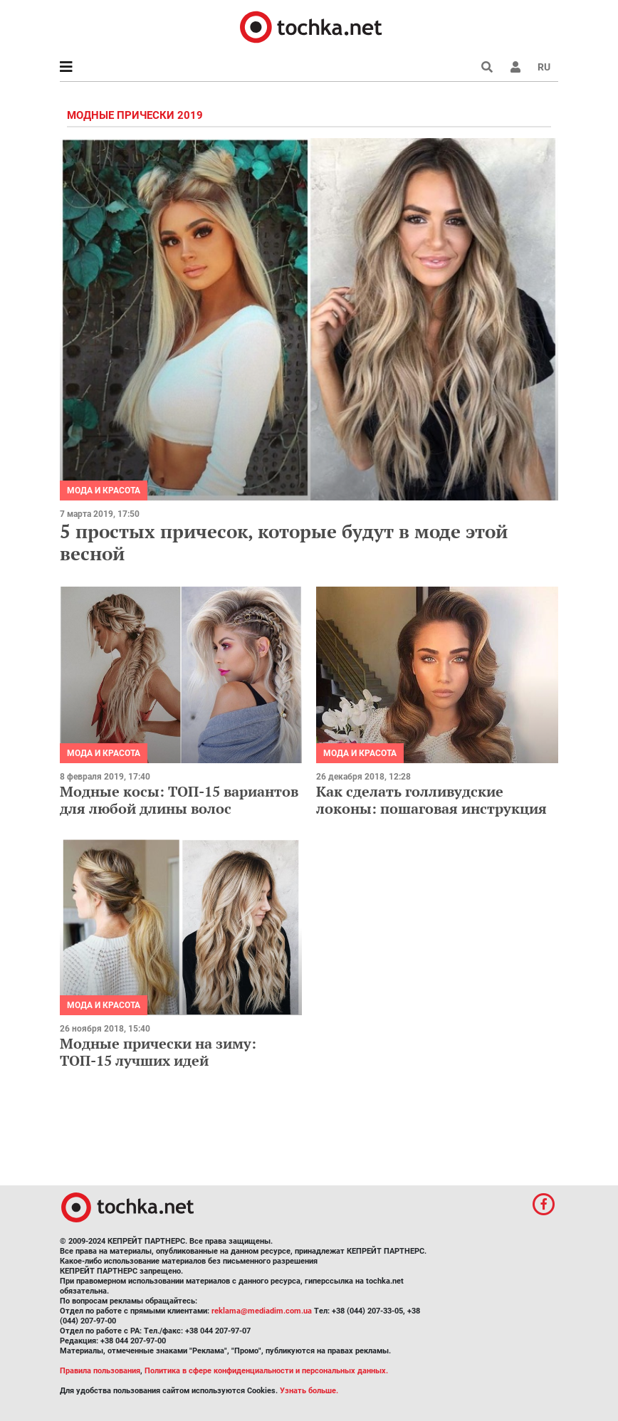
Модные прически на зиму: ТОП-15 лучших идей (158, 1052)
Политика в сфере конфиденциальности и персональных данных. (266, 1370)
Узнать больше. (309, 1390)
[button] (515, 67)
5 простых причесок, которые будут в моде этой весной (284, 542)
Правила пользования (100, 1370)
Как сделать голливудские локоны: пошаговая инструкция (431, 800)
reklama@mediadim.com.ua (261, 1311)
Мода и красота (103, 490)
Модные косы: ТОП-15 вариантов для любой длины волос (179, 800)
